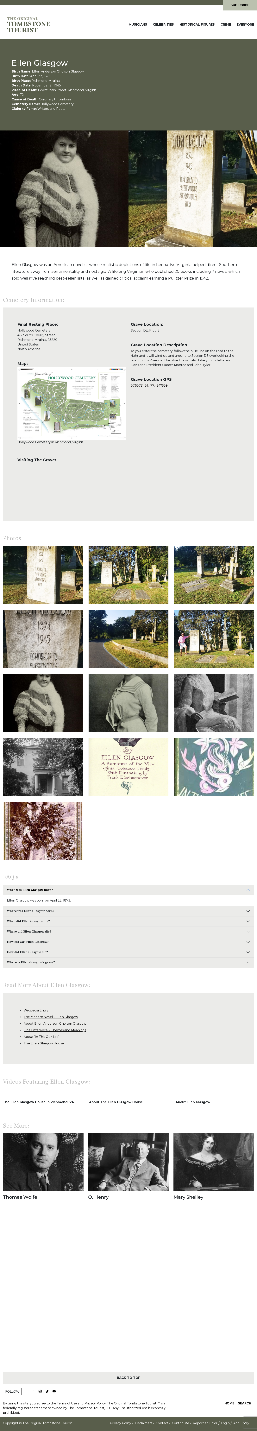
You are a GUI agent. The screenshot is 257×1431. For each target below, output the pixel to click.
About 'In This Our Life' (41, 1037)
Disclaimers (143, 1423)
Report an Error (205, 1423)
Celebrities (163, 24)
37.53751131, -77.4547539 (149, 385)
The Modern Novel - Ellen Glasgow (51, 1017)
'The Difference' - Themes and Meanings (55, 1030)
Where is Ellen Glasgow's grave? (31, 962)
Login (225, 1423)
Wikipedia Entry (36, 1010)
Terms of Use (67, 1403)
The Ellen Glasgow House (44, 1043)
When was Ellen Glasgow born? (30, 890)
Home (229, 1403)
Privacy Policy (95, 1403)
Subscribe (240, 5)
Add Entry (241, 1423)
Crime (226, 24)
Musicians (138, 24)
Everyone (245, 24)
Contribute (180, 1423)
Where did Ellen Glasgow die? (29, 932)
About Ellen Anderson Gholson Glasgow (55, 1023)
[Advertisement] (128, 1292)
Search (244, 1403)
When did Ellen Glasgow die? (28, 921)
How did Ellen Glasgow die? (27, 952)
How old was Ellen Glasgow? (28, 942)
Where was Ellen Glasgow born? (30, 911)
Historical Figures (197, 24)
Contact (162, 1423)
